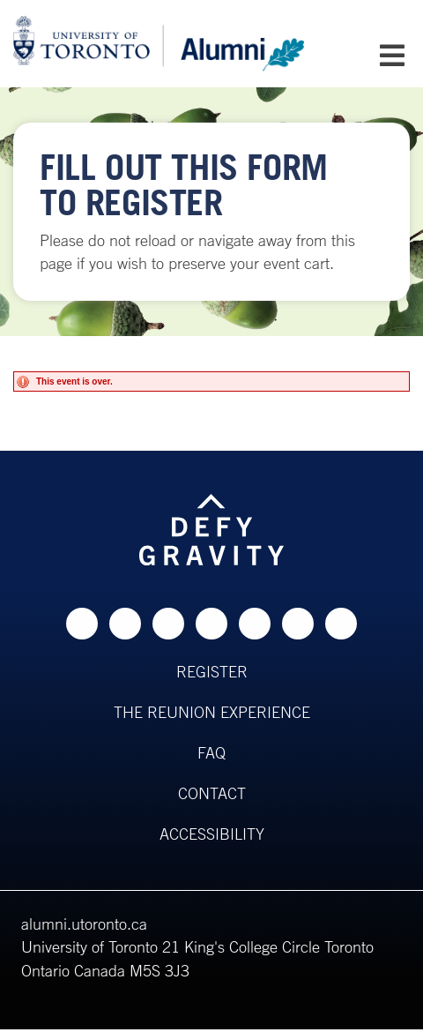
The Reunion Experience (212, 712)
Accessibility (212, 833)
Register (212, 671)
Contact (212, 793)
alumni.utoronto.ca (84, 923)
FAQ (211, 752)
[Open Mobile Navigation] (392, 56)
